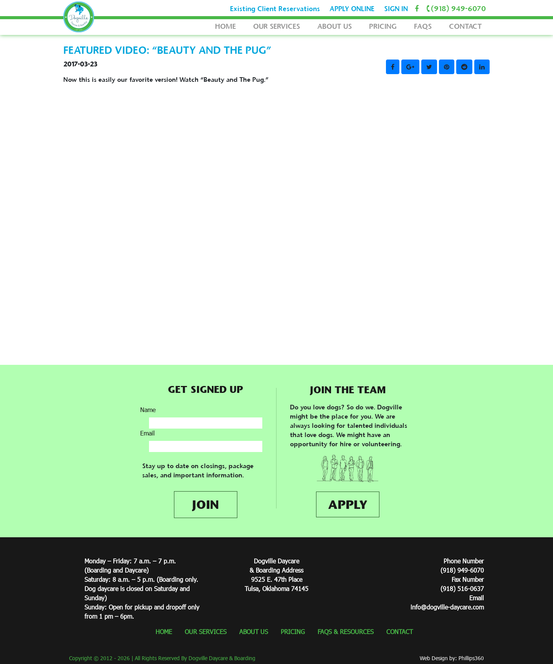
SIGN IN (396, 9)
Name (148, 409)
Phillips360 (471, 658)
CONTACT (465, 26)
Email (147, 433)
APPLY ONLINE (351, 9)
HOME (225, 26)
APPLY (348, 504)
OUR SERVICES (276, 26)
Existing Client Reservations (275, 9)
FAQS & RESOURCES (346, 631)
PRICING (383, 26)
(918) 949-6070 (455, 8)
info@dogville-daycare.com (447, 607)
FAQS (423, 26)
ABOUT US (334, 26)
